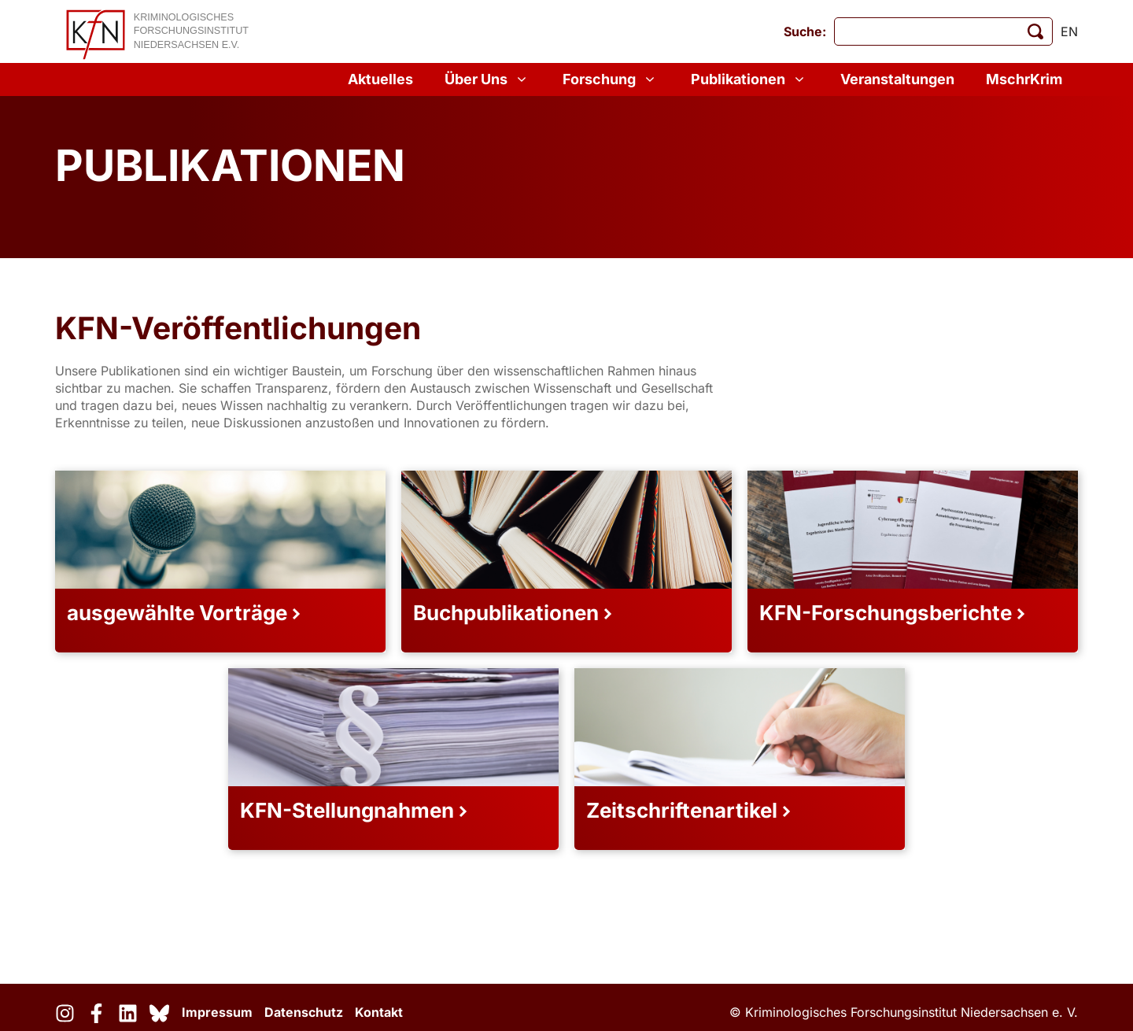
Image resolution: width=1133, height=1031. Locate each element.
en (1069, 31)
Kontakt (379, 1012)
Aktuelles (380, 79)
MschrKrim (1024, 79)
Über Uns (488, 79)
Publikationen (750, 79)
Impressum (217, 1012)
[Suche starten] (1035, 31)
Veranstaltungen (897, 79)
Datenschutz (303, 1012)
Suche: (805, 31)
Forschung (611, 79)
